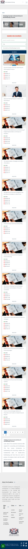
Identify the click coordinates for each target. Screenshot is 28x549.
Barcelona (13, 512)
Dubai (12, 515)
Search (14, 52)
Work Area (5, 516)
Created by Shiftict (15, 545)
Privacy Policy (20, 510)
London (13, 510)
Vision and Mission (5, 513)
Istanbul (13, 517)
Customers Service (21, 518)
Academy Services (5, 519)
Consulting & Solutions (6, 523)
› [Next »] (8, 435)
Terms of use (21, 514)
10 (5, 435)
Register (14, 83)
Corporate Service (21, 522)
